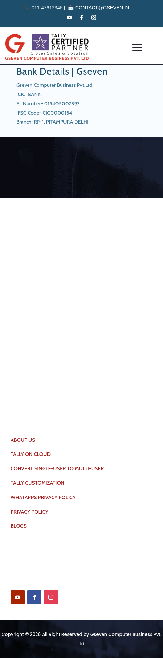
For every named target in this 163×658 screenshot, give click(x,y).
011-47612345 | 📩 (50, 7)
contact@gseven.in (102, 7)
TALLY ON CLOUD (31, 454)
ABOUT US (23, 440)
